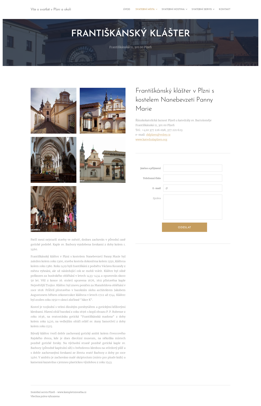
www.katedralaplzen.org (151, 139)
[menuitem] (114, 9)
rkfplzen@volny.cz (158, 134)
